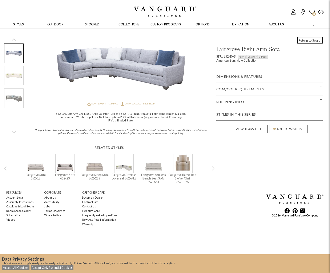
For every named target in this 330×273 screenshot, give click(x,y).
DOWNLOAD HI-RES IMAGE (102, 103)
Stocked (92, 24)
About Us (50, 197)
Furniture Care (91, 210)
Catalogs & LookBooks (20, 206)
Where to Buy (52, 215)
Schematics (13, 215)
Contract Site (90, 202)
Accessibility (51, 202)
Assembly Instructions (19, 202)
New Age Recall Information (99, 219)
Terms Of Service (54, 210)
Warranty (88, 224)
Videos (10, 219)
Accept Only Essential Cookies (52, 267)
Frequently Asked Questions (99, 215)
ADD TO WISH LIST (288, 129)
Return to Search (310, 40)
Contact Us (89, 206)
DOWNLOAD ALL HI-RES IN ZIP (137, 103)
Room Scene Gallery (18, 210)
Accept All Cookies (15, 267)
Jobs (47, 206)
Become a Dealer (92, 197)
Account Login (15, 197)
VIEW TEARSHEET (248, 129)
